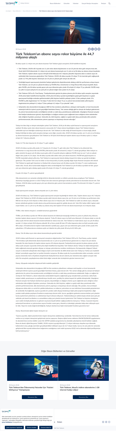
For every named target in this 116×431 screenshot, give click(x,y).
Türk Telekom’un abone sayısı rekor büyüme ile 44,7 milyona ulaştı (56, 11)
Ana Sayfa (8, 11)
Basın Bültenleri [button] (55, 3)
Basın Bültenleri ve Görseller (30, 11)
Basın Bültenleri (17, 11)
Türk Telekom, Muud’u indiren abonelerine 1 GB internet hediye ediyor (79, 388)
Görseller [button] (67, 3)
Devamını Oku (32, 397)
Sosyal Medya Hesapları (90, 3)
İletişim (103, 3)
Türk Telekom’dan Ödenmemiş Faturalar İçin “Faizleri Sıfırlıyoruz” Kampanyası (31, 388)
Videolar (75, 3)
